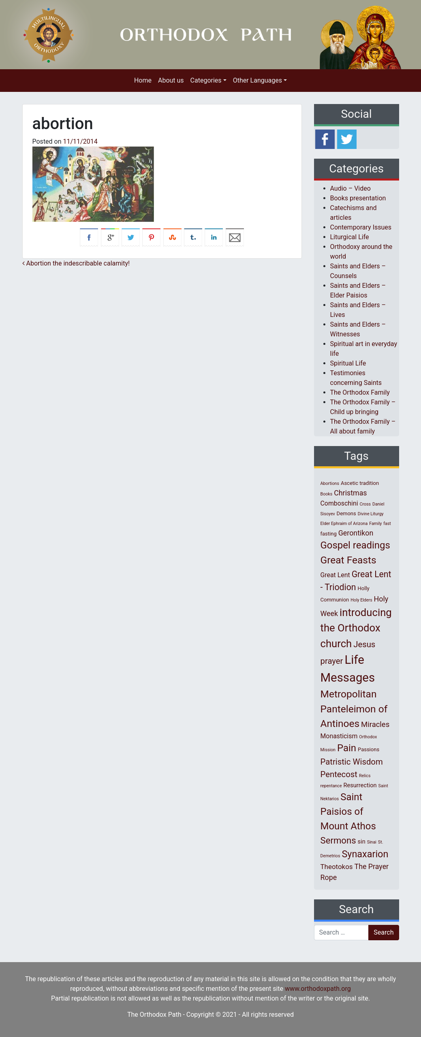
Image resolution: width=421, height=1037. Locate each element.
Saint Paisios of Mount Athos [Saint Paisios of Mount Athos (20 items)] (348, 811)
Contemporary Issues (361, 227)
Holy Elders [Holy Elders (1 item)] (361, 600)
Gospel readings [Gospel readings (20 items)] (355, 545)
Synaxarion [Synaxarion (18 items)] (365, 854)
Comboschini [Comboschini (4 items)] (339, 503)
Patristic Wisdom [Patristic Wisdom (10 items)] (352, 762)
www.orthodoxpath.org (318, 988)
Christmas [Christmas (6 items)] (350, 493)
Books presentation (358, 198)
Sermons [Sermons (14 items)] (338, 840)
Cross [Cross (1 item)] (365, 504)
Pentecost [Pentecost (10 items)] (339, 774)
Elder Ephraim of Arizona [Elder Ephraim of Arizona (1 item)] (344, 523)
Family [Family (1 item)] (375, 523)
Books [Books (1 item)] (327, 494)
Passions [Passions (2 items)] (368, 749)
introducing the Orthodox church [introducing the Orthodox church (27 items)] (356, 628)
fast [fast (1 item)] (387, 523)
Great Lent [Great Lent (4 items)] (335, 575)
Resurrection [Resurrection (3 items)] (360, 785)
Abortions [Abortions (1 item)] (330, 483)
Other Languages (257, 80)
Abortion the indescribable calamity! (76, 263)
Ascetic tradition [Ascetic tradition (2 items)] (360, 483)
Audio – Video (350, 188)
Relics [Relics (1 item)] (364, 775)
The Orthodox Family (360, 392)
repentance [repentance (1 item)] (331, 785)
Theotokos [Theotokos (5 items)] (337, 867)
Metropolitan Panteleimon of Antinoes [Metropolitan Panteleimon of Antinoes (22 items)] (354, 709)
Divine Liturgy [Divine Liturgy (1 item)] (371, 513)
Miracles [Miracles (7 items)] (375, 724)
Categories (206, 80)
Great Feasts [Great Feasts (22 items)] (348, 560)
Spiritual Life (348, 363)
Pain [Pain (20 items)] (346, 748)
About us (171, 80)
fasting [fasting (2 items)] (329, 534)
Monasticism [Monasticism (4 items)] (339, 736)
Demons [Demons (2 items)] (346, 513)
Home (143, 80)
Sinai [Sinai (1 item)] (371, 842)
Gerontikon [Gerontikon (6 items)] (356, 533)
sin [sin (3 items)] (361, 841)
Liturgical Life (349, 237)
